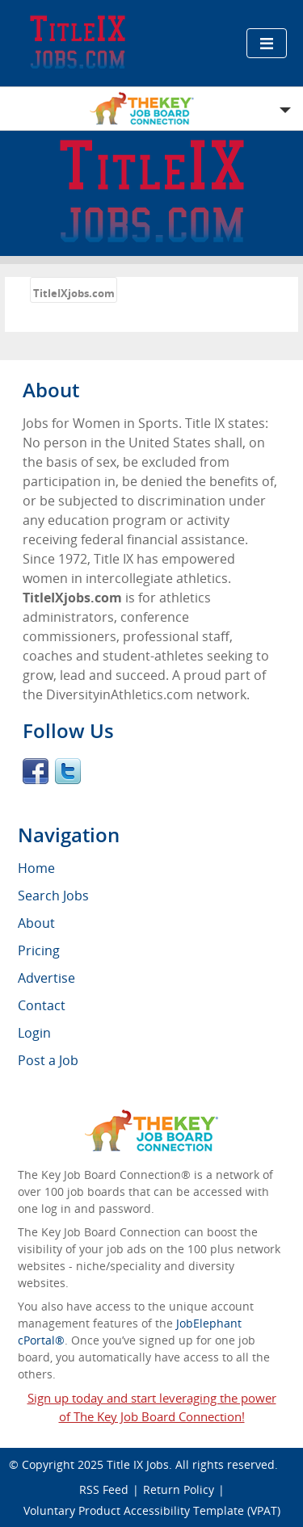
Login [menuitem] (34, 1033)
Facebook (35, 771)
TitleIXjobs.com (74, 293)
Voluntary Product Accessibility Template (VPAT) (151, 1510)
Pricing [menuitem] (39, 950)
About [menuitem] (36, 923)
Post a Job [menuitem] (48, 1060)
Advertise (46, 978)
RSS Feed (103, 1489)
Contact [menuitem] (41, 1005)
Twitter (68, 771)
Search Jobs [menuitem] (53, 895)
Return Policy (178, 1489)
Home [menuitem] (36, 868)
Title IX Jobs (138, 1464)
